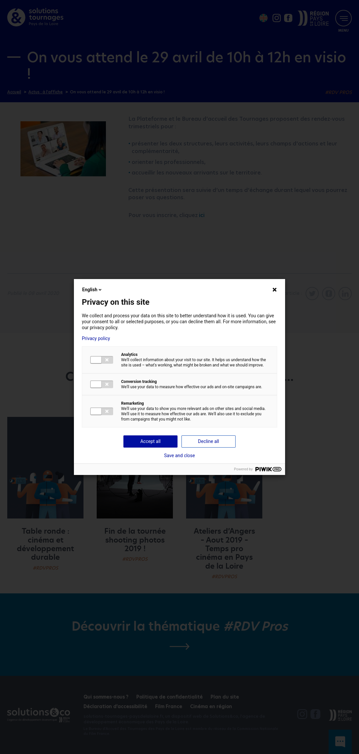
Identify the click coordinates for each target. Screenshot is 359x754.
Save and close (179, 455)
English (92, 289)
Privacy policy (96, 338)
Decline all (208, 441)
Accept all (150, 441)
